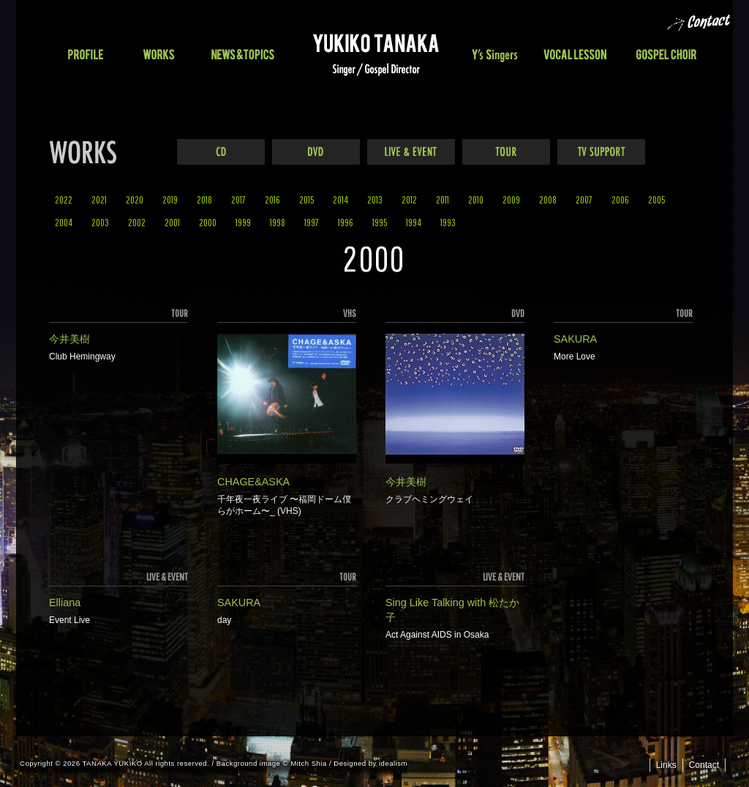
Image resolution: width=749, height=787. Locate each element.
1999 (243, 222)
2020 (134, 199)
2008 (548, 199)
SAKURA (575, 339)
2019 (170, 199)
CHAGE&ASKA (253, 482)
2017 (238, 199)
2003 (100, 222)
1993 (448, 222)
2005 (656, 199)
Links (666, 765)
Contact (704, 765)
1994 (413, 222)
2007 (584, 199)
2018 (204, 199)
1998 (277, 222)
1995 (379, 222)
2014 (340, 199)
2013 (375, 199)
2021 (99, 199)
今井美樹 (69, 339)
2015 (306, 199)
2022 (63, 199)
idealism (393, 763)
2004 (63, 222)
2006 (620, 199)
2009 (511, 199)
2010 (475, 199)
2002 (137, 222)
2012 (409, 199)
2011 (442, 199)
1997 (311, 222)
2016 (272, 199)
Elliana (64, 602)
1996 (345, 222)
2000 (208, 222)
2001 (172, 222)
